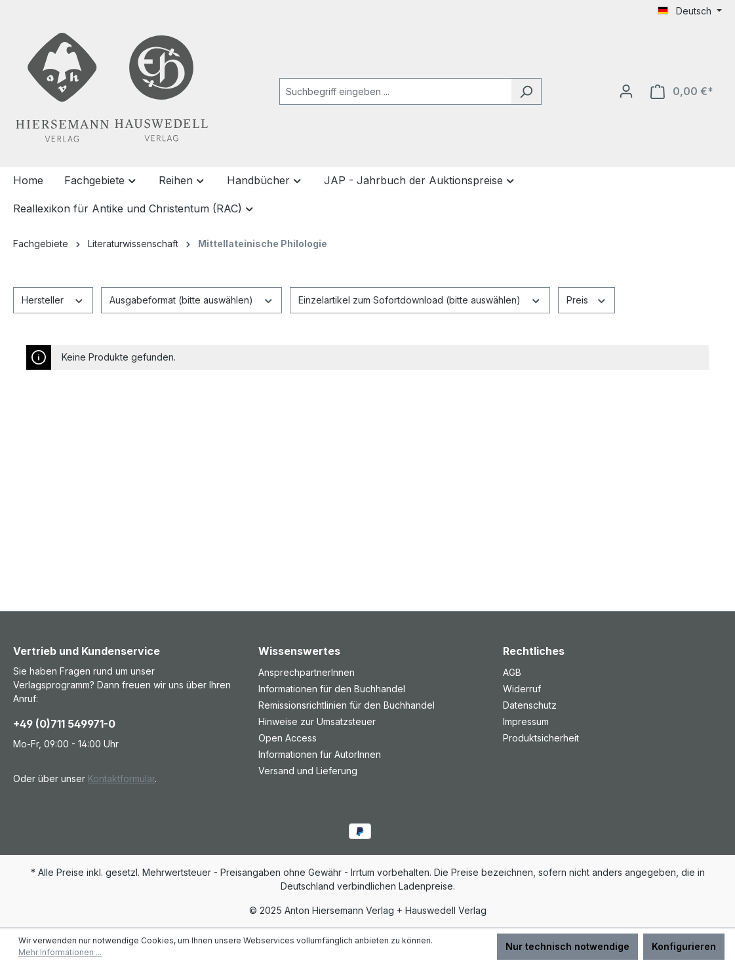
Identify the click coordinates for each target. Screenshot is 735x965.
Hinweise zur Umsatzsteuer (317, 721)
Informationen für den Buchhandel (331, 688)
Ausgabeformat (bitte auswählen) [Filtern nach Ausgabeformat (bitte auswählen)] (191, 298)
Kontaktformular (121, 778)
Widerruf (522, 688)
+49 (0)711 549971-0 (64, 723)
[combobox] (395, 91)
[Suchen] (526, 91)
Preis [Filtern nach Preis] (586, 298)
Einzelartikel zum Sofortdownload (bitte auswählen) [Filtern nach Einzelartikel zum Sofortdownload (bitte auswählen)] (420, 298)
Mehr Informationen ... (60, 952)
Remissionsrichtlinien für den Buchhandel (346, 705)
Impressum (526, 721)
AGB (512, 672)
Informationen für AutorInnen (319, 754)
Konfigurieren (684, 946)
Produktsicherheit (541, 737)
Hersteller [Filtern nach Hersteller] (53, 298)
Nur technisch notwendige (567, 946)
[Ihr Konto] (626, 91)
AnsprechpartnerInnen (306, 672)
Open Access (287, 737)
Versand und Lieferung (307, 770)
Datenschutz (530, 705)
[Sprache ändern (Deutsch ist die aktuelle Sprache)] (690, 11)
